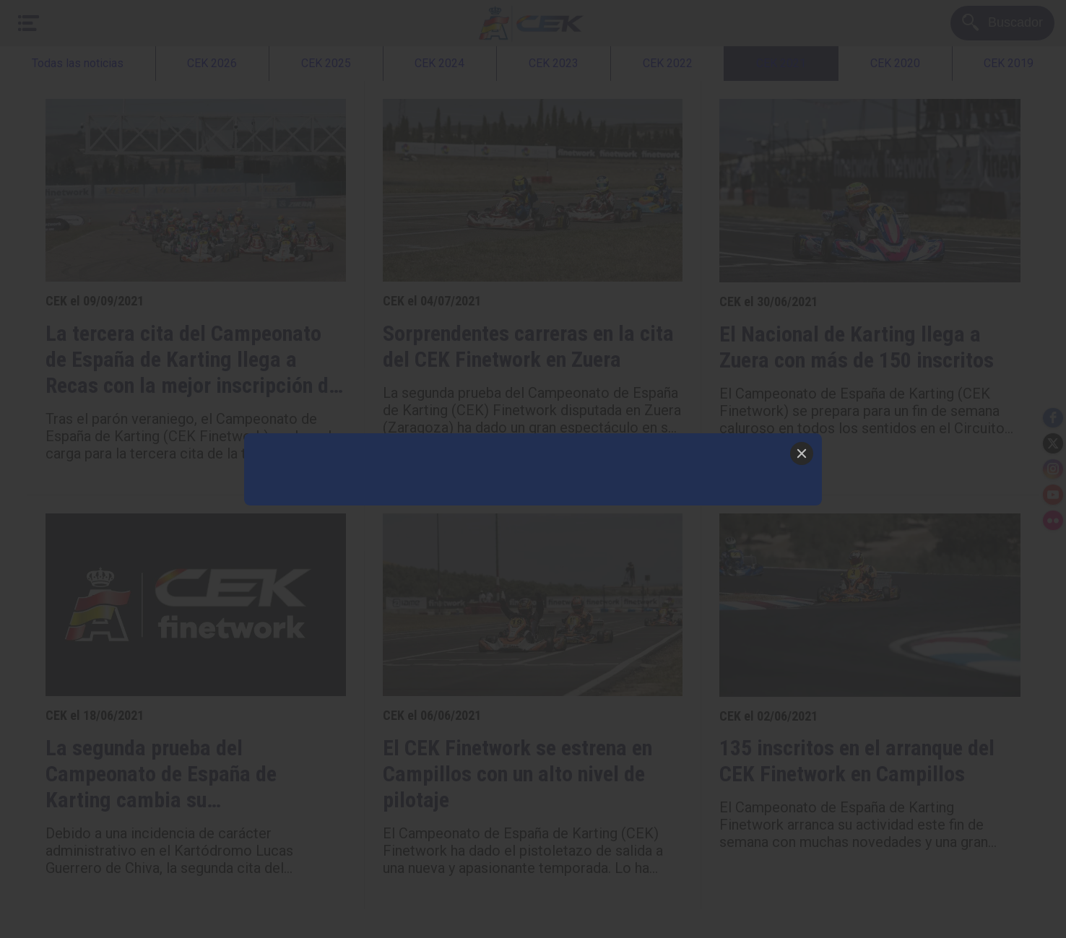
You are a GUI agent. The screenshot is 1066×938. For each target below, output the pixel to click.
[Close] (801, 453)
